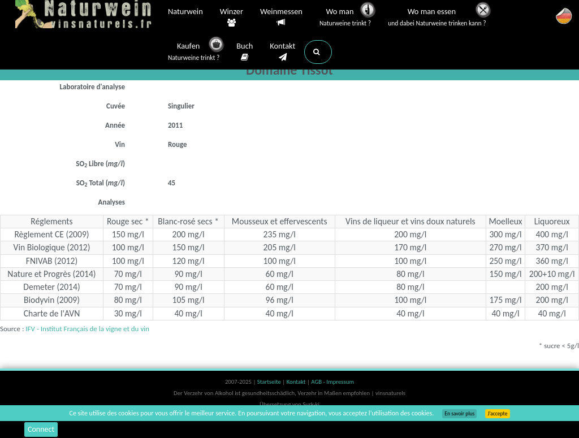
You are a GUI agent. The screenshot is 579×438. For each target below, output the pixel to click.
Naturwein (185, 12)
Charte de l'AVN (52, 313)
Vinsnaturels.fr (86, 15)
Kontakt (282, 52)
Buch (244, 52)
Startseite (269, 381)
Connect (41, 429)
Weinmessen (281, 17)
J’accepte (497, 413)
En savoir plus (459, 413)
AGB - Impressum (332, 381)
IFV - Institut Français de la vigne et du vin (87, 328)
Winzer (231, 17)
